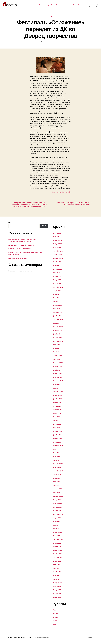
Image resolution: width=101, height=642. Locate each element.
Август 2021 (57, 291)
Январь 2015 (57, 500)
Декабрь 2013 (57, 547)
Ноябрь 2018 (57, 374)
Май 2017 (56, 420)
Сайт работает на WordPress (41, 638)
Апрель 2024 (57, 240)
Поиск (9, 223)
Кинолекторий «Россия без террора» (21, 245)
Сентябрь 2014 (58, 514)
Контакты (81, 5)
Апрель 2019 (57, 356)
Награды (64, 5)
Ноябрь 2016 (57, 439)
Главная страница (44, 5)
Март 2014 (56, 536)
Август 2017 (57, 413)
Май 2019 (56, 352)
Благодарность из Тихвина (17, 258)
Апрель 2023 (57, 255)
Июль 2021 (56, 294)
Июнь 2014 (56, 525)
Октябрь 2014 (57, 511)
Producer (48, 42)
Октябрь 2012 (57, 572)
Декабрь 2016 (57, 435)
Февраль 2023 (58, 258)
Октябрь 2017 (57, 406)
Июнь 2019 (56, 348)
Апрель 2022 (57, 269)
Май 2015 (56, 485)
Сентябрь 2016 (58, 446)
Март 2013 (56, 568)
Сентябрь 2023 (58, 251)
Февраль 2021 (58, 312)
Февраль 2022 (58, 276)
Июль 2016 (56, 453)
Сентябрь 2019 (58, 341)
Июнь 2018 (56, 388)
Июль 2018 (56, 384)
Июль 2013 (56, 565)
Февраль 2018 (58, 392)
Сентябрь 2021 (58, 287)
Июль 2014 (56, 521)
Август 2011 (57, 597)
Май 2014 (56, 529)
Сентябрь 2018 (58, 381)
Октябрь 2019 (57, 338)
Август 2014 (57, 518)
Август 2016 (57, 449)
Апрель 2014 (57, 532)
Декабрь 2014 (57, 503)
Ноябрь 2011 (57, 590)
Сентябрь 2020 (58, 320)
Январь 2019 (57, 366)
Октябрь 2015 (57, 467)
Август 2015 (57, 475)
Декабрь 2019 (57, 334)
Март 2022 (56, 273)
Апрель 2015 (57, 489)
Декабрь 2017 (57, 399)
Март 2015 (56, 493)
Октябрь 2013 (57, 554)
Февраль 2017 (58, 431)
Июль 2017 (56, 417)
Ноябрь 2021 (57, 280)
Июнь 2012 (56, 576)
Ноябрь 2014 (57, 507)
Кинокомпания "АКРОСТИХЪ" (22, 638)
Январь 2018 (57, 395)
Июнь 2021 (56, 298)
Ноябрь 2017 (57, 402)
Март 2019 (56, 359)
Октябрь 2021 (57, 283)
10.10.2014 (57, 42)
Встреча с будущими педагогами (19, 249)
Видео (75, 5)
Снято (52, 5)
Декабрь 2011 (57, 586)
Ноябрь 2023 (57, 244)
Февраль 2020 (58, 327)
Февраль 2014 (58, 539)
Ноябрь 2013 (57, 550)
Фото (70, 5)
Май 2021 (56, 302)
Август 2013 (57, 561)
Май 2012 (56, 579)
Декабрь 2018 (57, 370)
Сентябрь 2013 (58, 557)
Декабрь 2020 (57, 316)
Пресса (58, 5)
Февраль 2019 (58, 363)
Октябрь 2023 (57, 247)
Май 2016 (56, 460)
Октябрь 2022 (57, 262)
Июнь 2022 (56, 266)
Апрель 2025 (57, 233)
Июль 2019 (56, 345)
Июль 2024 (56, 237)
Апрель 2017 (57, 424)
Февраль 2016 (58, 464)
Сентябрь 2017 (58, 410)
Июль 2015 (56, 478)
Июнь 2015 (56, 482)
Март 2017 (56, 428)
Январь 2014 (57, 543)
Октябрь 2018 (57, 377)
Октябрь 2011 (57, 594)
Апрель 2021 (57, 305)
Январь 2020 (57, 330)
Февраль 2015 (58, 496)
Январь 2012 (57, 583)
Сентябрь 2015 (58, 471)
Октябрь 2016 (57, 442)
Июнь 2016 (56, 457)
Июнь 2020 (56, 323)
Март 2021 (56, 309)
